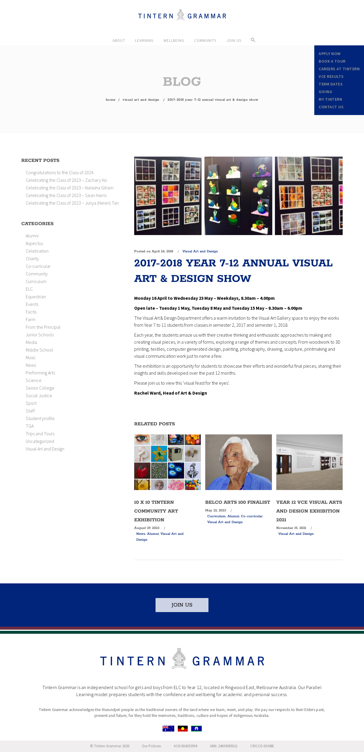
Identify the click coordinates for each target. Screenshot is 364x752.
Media (31, 342)
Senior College (40, 388)
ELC (29, 289)
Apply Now (330, 53)
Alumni (32, 236)
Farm (30, 319)
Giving (325, 91)
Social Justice (39, 395)
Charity (32, 258)
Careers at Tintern (339, 68)
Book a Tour (332, 61)
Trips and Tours (40, 433)
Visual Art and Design (141, 100)
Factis (31, 312)
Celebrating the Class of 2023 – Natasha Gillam (69, 188)
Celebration (37, 251)
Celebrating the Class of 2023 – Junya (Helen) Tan (72, 203)
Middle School (39, 350)
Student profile (40, 418)
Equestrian (36, 296)
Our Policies (151, 746)
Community (37, 274)
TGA (30, 426)
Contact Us (331, 106)
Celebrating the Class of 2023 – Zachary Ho (66, 180)
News (31, 365)
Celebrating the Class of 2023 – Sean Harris (66, 195)
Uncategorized (40, 441)
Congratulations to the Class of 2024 (60, 172)
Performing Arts (40, 373)
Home (110, 100)
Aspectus (34, 243)
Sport (31, 403)
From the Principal (43, 327)
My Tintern (330, 99)
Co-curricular (38, 266)
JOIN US (182, 605)
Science (34, 380)
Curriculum (36, 281)
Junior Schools (40, 335)
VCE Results (331, 76)
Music (31, 357)
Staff (30, 411)
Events (32, 304)
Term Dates (331, 84)
